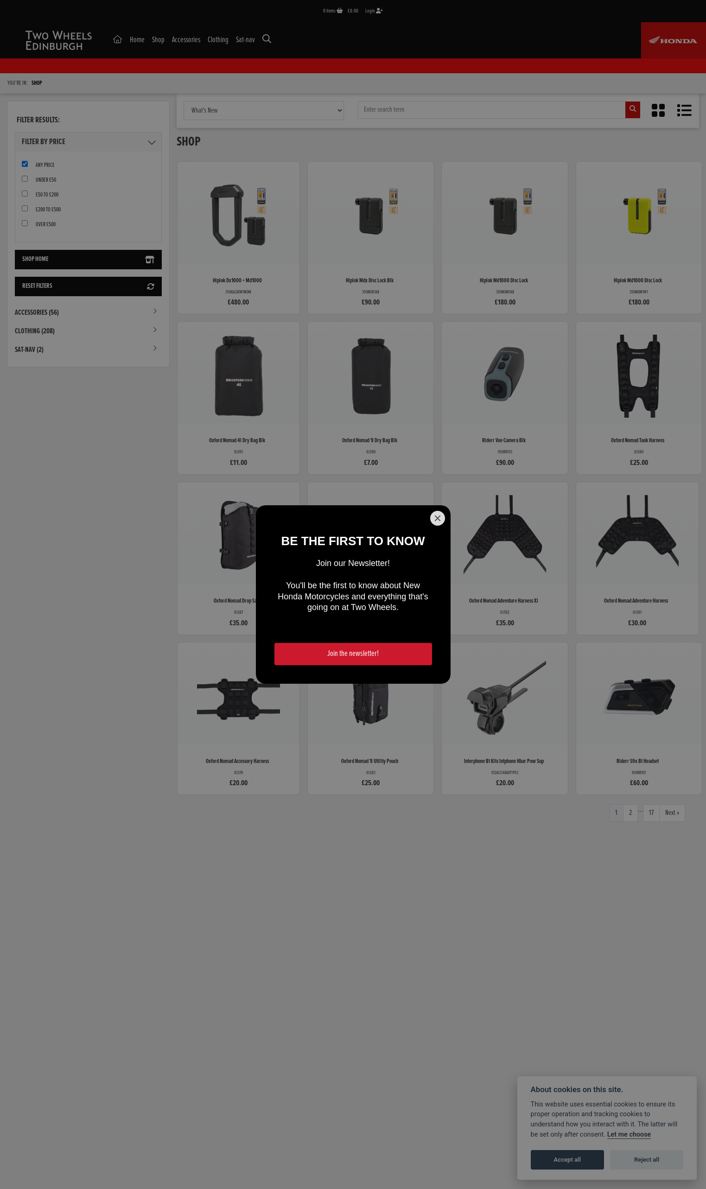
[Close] (437, 518)
